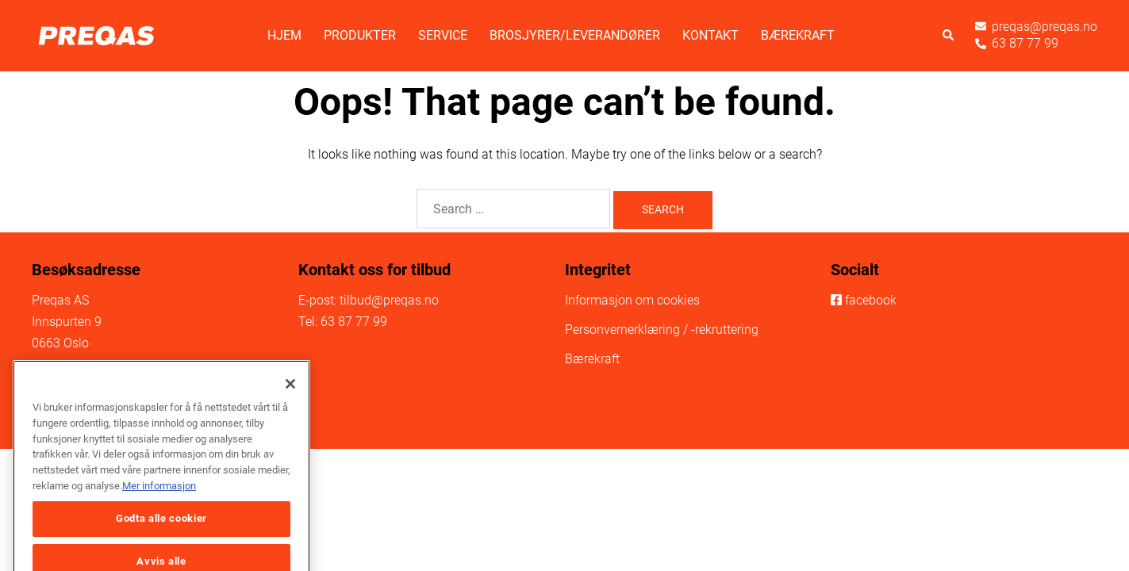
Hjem (284, 35)
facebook (871, 300)
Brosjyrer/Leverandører (575, 35)
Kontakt (710, 35)
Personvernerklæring (622, 329)
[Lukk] (290, 406)
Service (442, 35)
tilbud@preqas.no (389, 300)
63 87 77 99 (354, 321)
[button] (949, 36)
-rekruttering (724, 329)
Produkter (360, 35)
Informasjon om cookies (632, 300)
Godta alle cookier (161, 541)
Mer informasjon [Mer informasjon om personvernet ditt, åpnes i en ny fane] (159, 508)
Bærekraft (798, 35)
